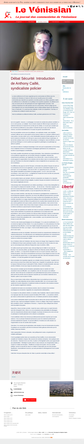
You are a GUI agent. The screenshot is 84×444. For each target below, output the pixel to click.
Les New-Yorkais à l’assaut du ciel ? (67, 200)
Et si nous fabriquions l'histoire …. (68, 180)
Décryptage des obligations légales (60, 432)
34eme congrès (6, 416)
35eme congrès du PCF (8, 418)
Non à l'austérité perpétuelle (67, 176)
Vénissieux (72, 412)
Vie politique (29, 412)
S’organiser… (8, 412)
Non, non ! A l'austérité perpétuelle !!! (68, 173)
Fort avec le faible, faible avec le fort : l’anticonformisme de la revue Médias (68, 230)
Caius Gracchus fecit (67, 102)
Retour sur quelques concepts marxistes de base (68, 155)
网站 (64, 86)
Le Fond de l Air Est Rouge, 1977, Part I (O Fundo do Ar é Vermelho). (68, 113)
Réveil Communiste (67, 219)
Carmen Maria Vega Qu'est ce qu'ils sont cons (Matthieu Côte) (68, 107)
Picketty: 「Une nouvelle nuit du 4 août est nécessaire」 (68, 256)
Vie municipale (71, 414)
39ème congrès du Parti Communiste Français (10, 425)
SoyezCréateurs (47, 434)
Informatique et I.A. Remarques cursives (68, 159)
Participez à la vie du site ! (76, 439)
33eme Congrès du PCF (8, 414)
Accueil (65, 76)
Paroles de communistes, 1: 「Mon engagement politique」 (68, 250)
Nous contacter (29, 400)
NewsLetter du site (66, 89)
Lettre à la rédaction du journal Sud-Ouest (68, 145)
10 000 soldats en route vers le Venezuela (67, 215)
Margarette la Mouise (68, 167)
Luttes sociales (27, 414)
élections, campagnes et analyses (75, 418)
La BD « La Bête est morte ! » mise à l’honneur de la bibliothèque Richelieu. (68, 194)
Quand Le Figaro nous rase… (68, 142)
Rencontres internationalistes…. (58, 414)
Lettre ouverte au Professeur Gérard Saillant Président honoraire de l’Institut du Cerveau (68, 136)
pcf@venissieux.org (19, 392)
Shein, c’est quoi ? (67, 198)
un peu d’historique (19, 395)
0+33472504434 (17, 389)
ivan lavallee (65, 130)
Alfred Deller (66, 126)
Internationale (56, 412)
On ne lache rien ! (67, 182)
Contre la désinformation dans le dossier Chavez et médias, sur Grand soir (68, 243)
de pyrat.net (39, 434)
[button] (67, 6)
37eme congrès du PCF (8, 421)
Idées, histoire (14, 71)
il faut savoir (51, 432)
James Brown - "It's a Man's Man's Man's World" (68, 122)
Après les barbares (67, 127)
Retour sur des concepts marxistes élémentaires (68, 150)
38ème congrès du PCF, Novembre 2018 (11, 423)
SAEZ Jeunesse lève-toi (68, 118)
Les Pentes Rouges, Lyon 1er (67, 163)
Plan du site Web (19, 408)
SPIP (53, 434)
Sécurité (14, 376)
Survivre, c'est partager (66, 169)
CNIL (40, 432)
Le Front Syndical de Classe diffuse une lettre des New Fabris (68, 223)
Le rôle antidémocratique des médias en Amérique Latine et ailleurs (68, 237)
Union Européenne (55, 416)
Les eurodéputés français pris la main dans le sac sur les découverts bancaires (68, 209)
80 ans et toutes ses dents (68, 204)
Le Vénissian (71, 416)
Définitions (66, 92)
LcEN (43, 432)
